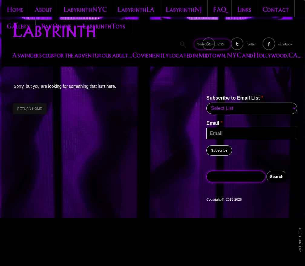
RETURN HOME (29, 108)
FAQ (219, 8)
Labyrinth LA (136, 8)
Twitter (251, 44)
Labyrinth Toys (104, 25)
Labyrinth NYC (85, 8)
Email (214, 123)
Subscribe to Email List (234, 97)
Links (244, 8)
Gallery (18, 25)
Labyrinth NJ (184, 8)
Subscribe (219, 150)
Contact (276, 8)
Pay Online (56, 25)
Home (15, 8)
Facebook (285, 44)
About (43, 8)
